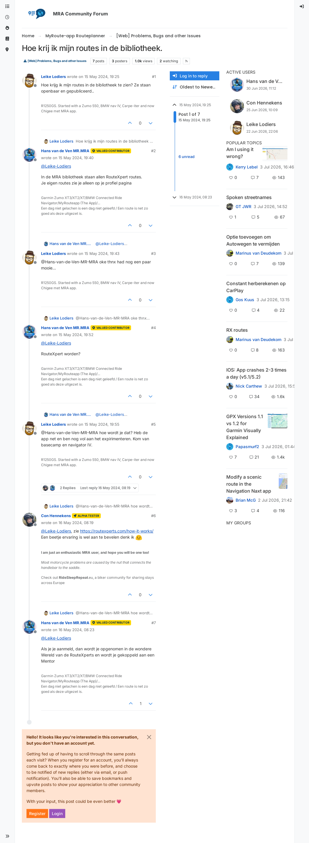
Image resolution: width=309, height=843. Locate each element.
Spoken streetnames (249, 197)
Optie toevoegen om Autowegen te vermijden (253, 240)
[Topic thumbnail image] (274, 153)
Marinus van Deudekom (258, 253)
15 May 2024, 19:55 (101, 424)
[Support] (7, 39)
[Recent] (7, 17)
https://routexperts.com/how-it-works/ (116, 530)
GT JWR (243, 207)
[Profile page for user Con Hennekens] (29, 520)
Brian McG (246, 500)
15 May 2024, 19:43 (101, 253)
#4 (153, 327)
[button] (7, 836)
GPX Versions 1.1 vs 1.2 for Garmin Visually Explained (244, 426)
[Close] (149, 737)
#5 (153, 424)
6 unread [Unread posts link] (187, 156)
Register (37, 813)
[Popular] (7, 28)
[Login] (302, 6)
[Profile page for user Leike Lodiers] (29, 81)
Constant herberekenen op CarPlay (256, 287)
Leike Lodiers (53, 76)
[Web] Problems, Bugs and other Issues (54, 61)
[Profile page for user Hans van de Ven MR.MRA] (29, 155)
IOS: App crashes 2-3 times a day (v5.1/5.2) (256, 373)
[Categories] (7, 6)
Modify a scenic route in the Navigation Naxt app (248, 484)
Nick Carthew (249, 386)
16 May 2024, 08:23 (76, 629)
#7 (153, 622)
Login (57, 813)
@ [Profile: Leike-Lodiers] (56, 166)
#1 (154, 76)
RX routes (237, 330)
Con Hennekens (56, 515)
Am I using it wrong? (239, 152)
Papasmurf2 (247, 447)
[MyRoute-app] (7, 49)
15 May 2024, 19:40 (76, 157)
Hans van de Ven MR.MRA (65, 150)
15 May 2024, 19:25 (101, 76)
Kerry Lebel (247, 167)
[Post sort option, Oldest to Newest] (194, 87)
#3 (153, 253)
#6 (153, 515)
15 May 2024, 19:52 (76, 334)
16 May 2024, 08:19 (76, 522)
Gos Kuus (245, 300)
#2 (153, 150)
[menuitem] (302, 6)
